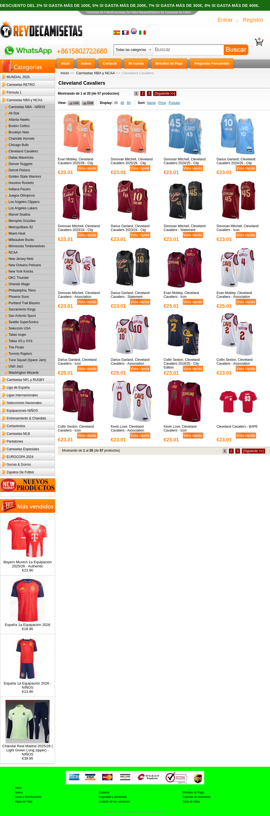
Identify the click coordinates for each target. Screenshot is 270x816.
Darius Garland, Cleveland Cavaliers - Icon (77, 362)
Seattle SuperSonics (24, 322)
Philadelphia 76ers (22, 290)
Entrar (225, 20)
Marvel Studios (19, 214)
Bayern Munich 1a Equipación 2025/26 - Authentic (27, 562)
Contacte (104, 792)
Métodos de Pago (193, 792)
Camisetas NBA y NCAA (95, 73)
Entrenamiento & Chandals (26, 418)
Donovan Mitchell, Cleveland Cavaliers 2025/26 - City (132, 161)
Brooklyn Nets (19, 132)
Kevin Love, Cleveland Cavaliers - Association (127, 428)
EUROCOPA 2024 (20, 457)
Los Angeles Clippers (24, 202)
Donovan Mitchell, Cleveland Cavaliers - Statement (185, 228)
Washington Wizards (24, 373)
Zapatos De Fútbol (20, 472)
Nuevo (19, 792)
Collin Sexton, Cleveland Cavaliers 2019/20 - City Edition (182, 363)
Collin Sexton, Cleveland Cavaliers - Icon (76, 428)
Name (151, 103)
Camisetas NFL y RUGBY (26, 380)
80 (129, 103)
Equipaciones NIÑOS (22, 411)
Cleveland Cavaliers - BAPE (237, 426)
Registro (253, 20)
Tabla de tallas (191, 801)
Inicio (65, 73)
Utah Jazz (16, 366)
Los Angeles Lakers (23, 208)
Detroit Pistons (19, 170)
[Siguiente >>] (165, 93)
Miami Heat (17, 233)
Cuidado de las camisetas (114, 801)
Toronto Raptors (20, 354)
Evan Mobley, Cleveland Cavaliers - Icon (181, 295)
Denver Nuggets (21, 164)
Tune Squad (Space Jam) (27, 360)
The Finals (16, 347)
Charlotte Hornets (21, 139)
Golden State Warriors (25, 176)
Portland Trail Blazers (24, 303)
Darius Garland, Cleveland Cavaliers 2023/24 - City (130, 228)
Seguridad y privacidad (113, 796)
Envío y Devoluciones (28, 796)
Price (162, 103)
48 (122, 103)
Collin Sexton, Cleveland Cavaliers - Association (235, 362)
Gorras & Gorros (19, 464)
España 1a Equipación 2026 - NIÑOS (27, 683)
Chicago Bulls (19, 145)
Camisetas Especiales (23, 449)
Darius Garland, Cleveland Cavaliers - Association (130, 362)
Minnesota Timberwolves (27, 246)
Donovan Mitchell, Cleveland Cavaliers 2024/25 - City (185, 161)
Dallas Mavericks (21, 158)
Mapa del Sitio (23, 801)
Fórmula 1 (14, 92)
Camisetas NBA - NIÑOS (27, 107)
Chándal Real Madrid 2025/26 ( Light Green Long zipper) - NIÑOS (27, 748)
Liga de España (18, 387)
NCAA (13, 252)
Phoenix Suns (19, 297)
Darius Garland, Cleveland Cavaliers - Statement (130, 295)
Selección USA (20, 328)
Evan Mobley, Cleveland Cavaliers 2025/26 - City (75, 161)
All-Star (14, 113)
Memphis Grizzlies (22, 221)
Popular (174, 103)
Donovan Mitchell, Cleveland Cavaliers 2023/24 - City (79, 228)
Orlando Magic (19, 284)
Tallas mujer (17, 335)
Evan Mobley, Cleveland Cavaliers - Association (234, 295)
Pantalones (15, 441)
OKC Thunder (19, 278)
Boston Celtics (19, 126)
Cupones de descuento (196, 796)
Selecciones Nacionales (24, 403)
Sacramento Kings (22, 309)
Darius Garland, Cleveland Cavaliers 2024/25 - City (236, 161)
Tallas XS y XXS (21, 341)
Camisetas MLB (18, 434)
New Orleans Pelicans (25, 265)
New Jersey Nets (21, 259)
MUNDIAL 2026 (18, 77)
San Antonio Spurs (22, 316)
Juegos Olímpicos (22, 195)
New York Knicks (21, 271)
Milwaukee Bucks (21, 240)
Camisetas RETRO (21, 85)
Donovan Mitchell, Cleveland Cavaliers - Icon (237, 228)
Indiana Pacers (20, 189)
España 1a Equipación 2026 (27, 623)
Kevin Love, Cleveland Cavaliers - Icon (180, 428)
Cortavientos (16, 426)
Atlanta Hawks (19, 120)
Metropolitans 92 (21, 227)
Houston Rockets (21, 183)
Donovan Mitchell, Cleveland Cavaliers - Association (79, 295)
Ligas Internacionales (22, 395)
